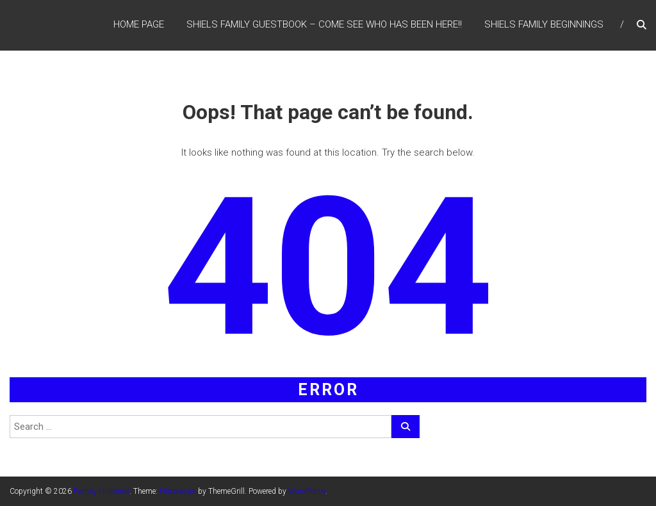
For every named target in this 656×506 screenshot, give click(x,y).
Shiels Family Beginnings (543, 25)
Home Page (138, 25)
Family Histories (101, 491)
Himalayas (178, 491)
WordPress (306, 491)
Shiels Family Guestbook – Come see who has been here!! (324, 25)
